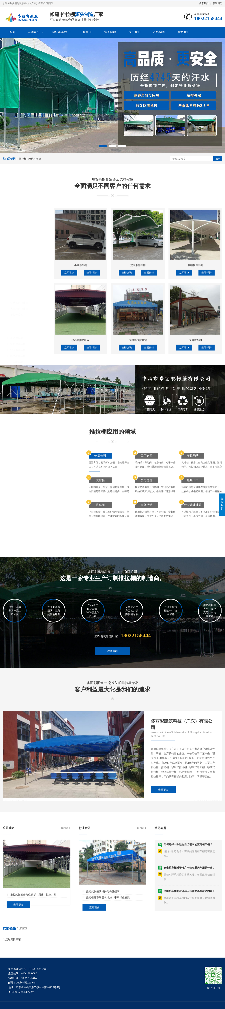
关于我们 (204, 3)
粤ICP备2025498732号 (21, 991)
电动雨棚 (34, 32)
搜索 (217, 158)
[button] (103, 146)
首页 (12, 32)
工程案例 (85, 32)
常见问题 (110, 32)
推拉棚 (23, 158)
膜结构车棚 (59, 32)
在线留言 (159, 32)
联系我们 (217, 3)
